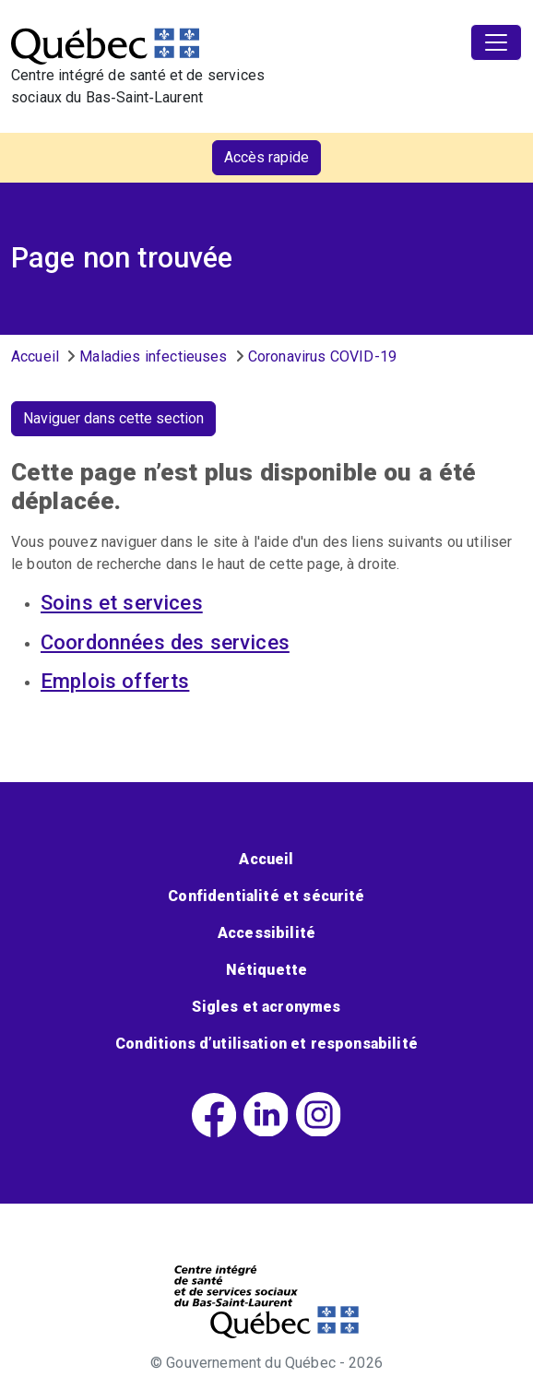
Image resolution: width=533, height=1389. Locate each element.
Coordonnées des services (165, 642)
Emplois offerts (115, 681)
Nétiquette (267, 970)
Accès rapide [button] (266, 157)
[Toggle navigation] (496, 42)
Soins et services (122, 602)
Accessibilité (266, 933)
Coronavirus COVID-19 (322, 356)
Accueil (35, 356)
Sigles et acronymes (266, 1006)
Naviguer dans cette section (113, 418)
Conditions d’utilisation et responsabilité (266, 1043)
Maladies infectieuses (153, 356)
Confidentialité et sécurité (266, 896)
